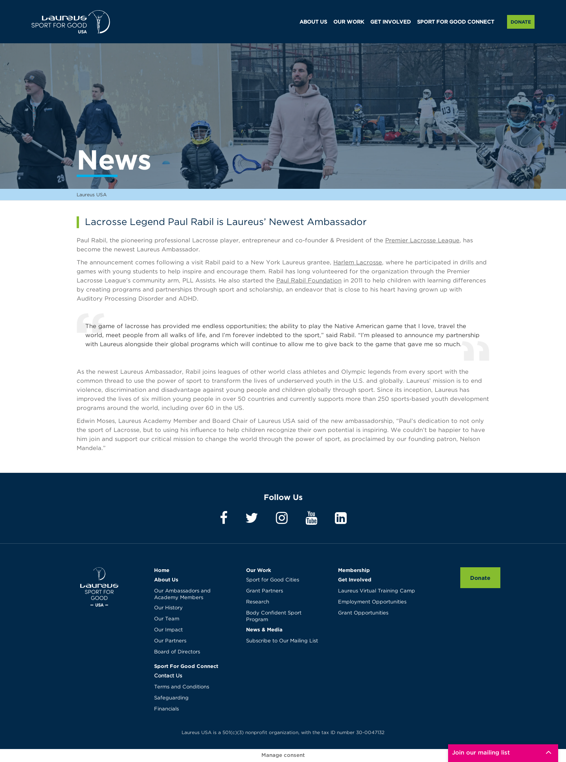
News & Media (264, 629)
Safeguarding (171, 698)
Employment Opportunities (372, 602)
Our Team (166, 619)
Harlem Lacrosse (357, 262)
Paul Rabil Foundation (309, 280)
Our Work (258, 570)
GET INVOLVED (390, 22)
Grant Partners (264, 591)
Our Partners (170, 641)
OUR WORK (348, 22)
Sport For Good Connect (186, 666)
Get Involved (354, 579)
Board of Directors (177, 652)
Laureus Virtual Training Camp (376, 591)
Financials (166, 709)
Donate (521, 21)
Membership (354, 570)
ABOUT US (313, 22)
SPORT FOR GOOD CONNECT (455, 22)
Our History (168, 608)
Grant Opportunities (363, 613)
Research (257, 602)
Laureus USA (70, 21)
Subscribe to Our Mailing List (282, 641)
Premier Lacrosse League (422, 240)
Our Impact (168, 630)
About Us (166, 579)
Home (161, 570)
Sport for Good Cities (272, 580)
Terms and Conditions (181, 687)
